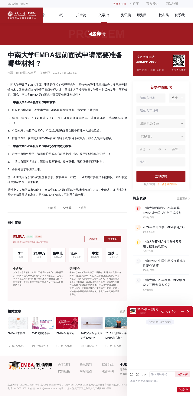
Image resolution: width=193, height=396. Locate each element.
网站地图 (172, 3)
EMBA (19, 236)
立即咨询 (161, 176)
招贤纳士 (108, 364)
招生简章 (81, 18)
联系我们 (180, 18)
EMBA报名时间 (65, 333)
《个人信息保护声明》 (166, 184)
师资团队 (141, 18)
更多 (122, 311)
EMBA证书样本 (16, 333)
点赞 (52, 207)
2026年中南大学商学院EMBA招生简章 (30, 242)
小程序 (134, 3)
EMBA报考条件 (41, 333)
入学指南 (104, 18)
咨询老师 (93, 239)
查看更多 (182, 198)
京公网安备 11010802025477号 (23, 384)
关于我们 (64, 364)
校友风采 (164, 18)
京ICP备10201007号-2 (52, 384)
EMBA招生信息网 (18, 3)
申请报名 (112, 239)
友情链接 (64, 371)
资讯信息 (126, 18)
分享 (82, 207)
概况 (61, 18)
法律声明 (108, 371)
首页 (44, 18)
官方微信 (152, 3)
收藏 (67, 207)
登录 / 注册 (119, 3)
